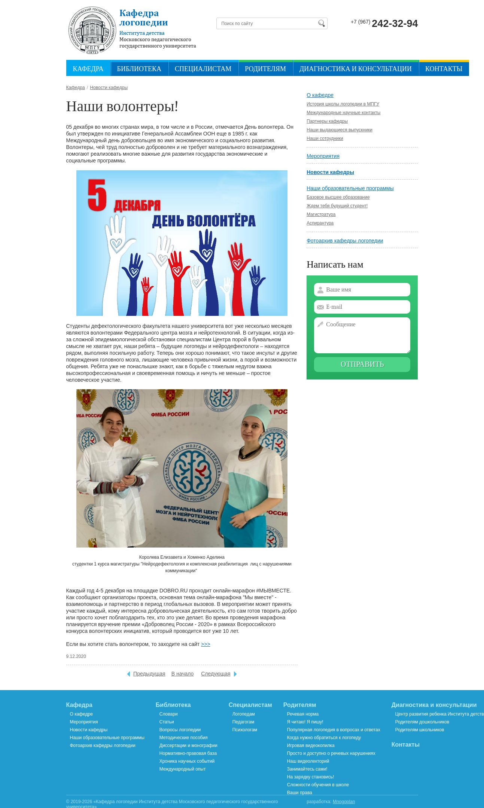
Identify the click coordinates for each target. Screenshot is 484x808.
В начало (182, 674)
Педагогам (243, 722)
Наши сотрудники (325, 138)
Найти (321, 23)
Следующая (215, 674)
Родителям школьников (419, 729)
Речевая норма (303, 714)
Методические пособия (183, 737)
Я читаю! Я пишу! (305, 722)
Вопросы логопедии (180, 729)
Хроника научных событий (186, 761)
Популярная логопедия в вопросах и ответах (333, 729)
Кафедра (88, 69)
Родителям (265, 69)
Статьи (166, 722)
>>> (205, 644)
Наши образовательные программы (350, 188)
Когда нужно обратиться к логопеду (324, 737)
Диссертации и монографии (188, 745)
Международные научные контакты (343, 112)
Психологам (244, 729)
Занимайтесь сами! (307, 769)
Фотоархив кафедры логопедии (345, 241)
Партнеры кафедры (327, 121)
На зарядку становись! (310, 777)
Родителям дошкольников (422, 722)
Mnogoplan (344, 801)
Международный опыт (182, 769)
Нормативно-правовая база (188, 753)
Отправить (362, 364)
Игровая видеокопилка (311, 745)
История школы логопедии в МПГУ (343, 104)
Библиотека (139, 69)
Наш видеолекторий (308, 761)
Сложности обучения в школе (318, 784)
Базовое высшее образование (338, 197)
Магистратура (321, 214)
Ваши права (299, 792)
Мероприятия (323, 156)
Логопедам (243, 714)
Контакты (443, 69)
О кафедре (320, 95)
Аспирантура (320, 223)
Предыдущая (149, 674)
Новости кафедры (330, 172)
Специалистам (203, 69)
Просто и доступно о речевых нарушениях (331, 753)
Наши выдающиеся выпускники (339, 129)
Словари (168, 714)
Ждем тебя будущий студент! (337, 205)
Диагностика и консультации (355, 69)
